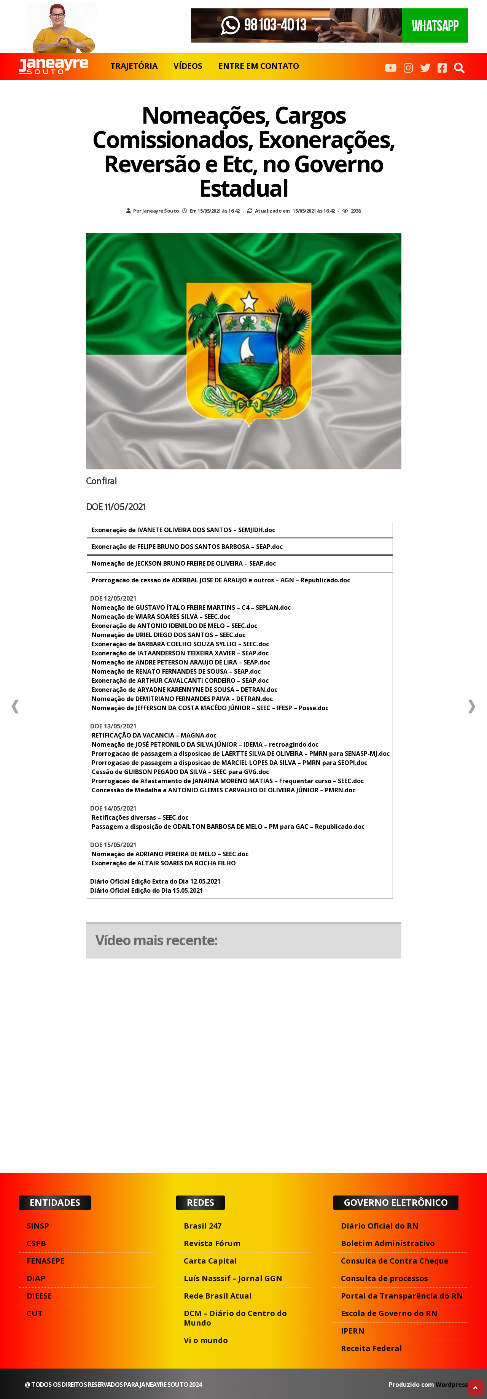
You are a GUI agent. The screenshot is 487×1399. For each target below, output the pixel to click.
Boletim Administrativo (388, 1243)
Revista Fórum (212, 1243)
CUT (35, 1313)
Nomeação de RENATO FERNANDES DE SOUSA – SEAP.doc (175, 671)
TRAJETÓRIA (134, 65)
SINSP (38, 1226)
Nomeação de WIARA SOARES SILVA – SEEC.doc (160, 616)
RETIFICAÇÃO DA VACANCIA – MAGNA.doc (153, 735)
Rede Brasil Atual (218, 1296)
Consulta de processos (384, 1278)
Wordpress (452, 1384)
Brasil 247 (202, 1226)
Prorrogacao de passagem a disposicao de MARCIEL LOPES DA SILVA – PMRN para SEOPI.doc (228, 762)
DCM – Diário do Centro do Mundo (235, 1318)
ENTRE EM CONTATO (258, 65)
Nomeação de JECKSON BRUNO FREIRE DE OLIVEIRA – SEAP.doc (183, 563)
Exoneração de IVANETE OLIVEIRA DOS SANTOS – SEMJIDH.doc (182, 530)
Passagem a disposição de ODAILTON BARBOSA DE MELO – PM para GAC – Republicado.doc (227, 826)
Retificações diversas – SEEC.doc (139, 817)
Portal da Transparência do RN (402, 1296)
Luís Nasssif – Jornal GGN (233, 1278)
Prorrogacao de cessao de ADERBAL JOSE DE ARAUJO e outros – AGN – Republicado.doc (220, 580)
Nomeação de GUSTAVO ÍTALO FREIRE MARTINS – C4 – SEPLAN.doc (190, 607)
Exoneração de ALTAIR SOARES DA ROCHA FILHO (163, 863)
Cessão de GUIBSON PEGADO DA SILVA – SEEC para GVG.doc (179, 772)
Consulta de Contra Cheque (395, 1261)
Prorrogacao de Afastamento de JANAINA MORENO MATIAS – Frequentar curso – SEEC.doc (227, 781)
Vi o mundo (206, 1340)
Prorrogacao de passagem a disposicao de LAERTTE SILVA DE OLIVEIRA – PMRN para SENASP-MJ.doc (240, 753)
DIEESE (39, 1296)
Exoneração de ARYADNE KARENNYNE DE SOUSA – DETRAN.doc (183, 689)
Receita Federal (371, 1348)
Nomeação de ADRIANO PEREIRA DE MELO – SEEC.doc (169, 854)
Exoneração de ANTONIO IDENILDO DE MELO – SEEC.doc (173, 626)
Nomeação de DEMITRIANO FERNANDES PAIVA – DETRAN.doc (181, 699)
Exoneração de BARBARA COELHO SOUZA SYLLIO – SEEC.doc (179, 644)
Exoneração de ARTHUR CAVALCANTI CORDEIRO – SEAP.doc (179, 680)
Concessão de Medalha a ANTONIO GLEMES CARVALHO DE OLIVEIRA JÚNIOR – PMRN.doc (222, 790)
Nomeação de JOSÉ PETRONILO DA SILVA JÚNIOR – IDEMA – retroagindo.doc (204, 744)
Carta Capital (210, 1261)
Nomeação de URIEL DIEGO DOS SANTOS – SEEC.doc (167, 635)
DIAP (36, 1278)
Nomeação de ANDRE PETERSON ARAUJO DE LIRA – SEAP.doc (180, 662)
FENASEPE (45, 1261)
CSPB (36, 1243)
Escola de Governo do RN (389, 1313)
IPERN (352, 1331)
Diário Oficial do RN (380, 1226)
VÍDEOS (187, 65)
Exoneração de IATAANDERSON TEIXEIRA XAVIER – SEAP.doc (179, 653)
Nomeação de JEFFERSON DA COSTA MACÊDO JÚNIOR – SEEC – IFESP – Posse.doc (209, 708)
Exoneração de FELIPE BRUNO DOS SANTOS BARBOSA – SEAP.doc (186, 546)
